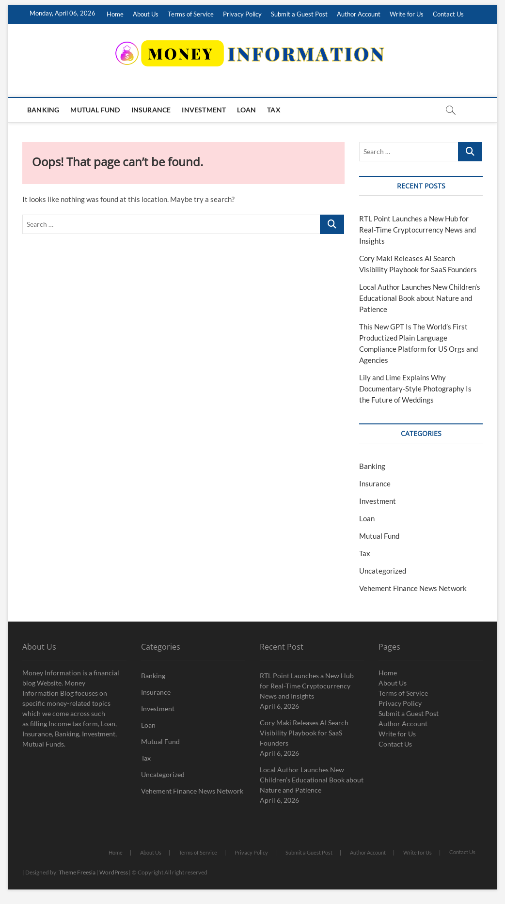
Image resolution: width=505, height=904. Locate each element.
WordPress (113, 872)
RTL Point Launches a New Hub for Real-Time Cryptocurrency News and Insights (417, 229)
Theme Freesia (77, 872)
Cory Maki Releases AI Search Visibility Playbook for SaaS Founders (304, 732)
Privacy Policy (242, 14)
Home (115, 14)
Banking (43, 110)
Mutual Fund (95, 110)
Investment (204, 110)
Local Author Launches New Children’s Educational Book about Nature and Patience (419, 297)
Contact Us (448, 14)
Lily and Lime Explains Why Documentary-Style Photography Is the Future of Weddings (415, 388)
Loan (246, 110)
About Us (145, 14)
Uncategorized (382, 570)
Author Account (358, 14)
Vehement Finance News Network (413, 588)
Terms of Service (191, 14)
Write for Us (407, 14)
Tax (274, 110)
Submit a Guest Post (299, 14)
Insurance (151, 110)
